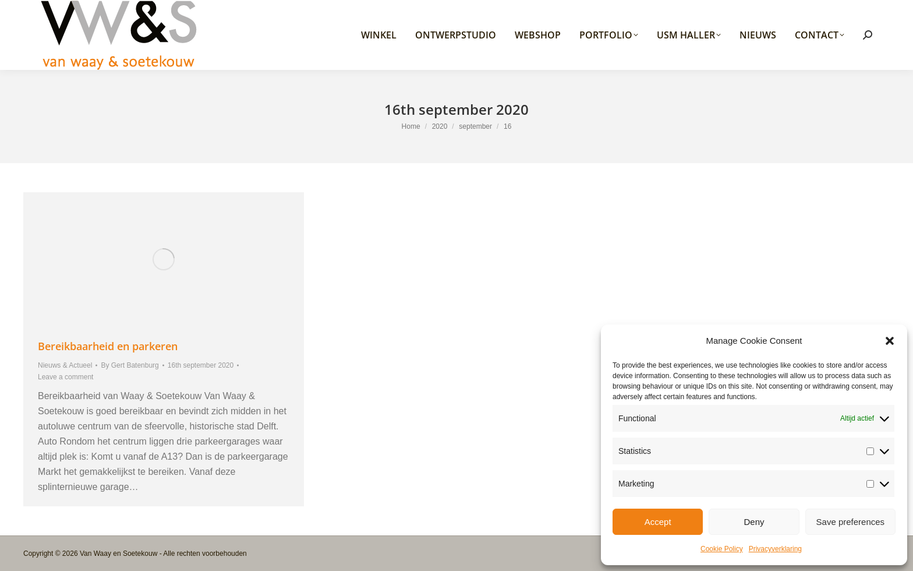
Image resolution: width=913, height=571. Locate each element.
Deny (754, 522)
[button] (890, 341)
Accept (658, 522)
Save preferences (850, 522)
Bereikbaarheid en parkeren (108, 346)
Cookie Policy (721, 549)
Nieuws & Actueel (65, 365)
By (129, 365)
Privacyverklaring (775, 549)
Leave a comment (65, 377)
